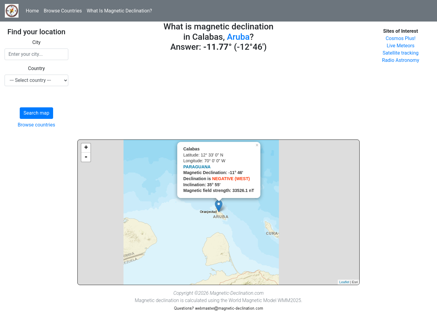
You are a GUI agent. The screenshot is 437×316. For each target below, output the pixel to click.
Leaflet (344, 282)
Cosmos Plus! (400, 38)
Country (36, 68)
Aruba (238, 37)
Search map (36, 113)
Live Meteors (401, 46)
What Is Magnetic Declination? (119, 11)
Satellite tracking (401, 53)
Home (32, 11)
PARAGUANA (197, 166)
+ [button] (86, 148)
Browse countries (36, 125)
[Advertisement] (218, 97)
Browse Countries (63, 11)
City (36, 42)
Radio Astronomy (400, 60)
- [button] (86, 157)
